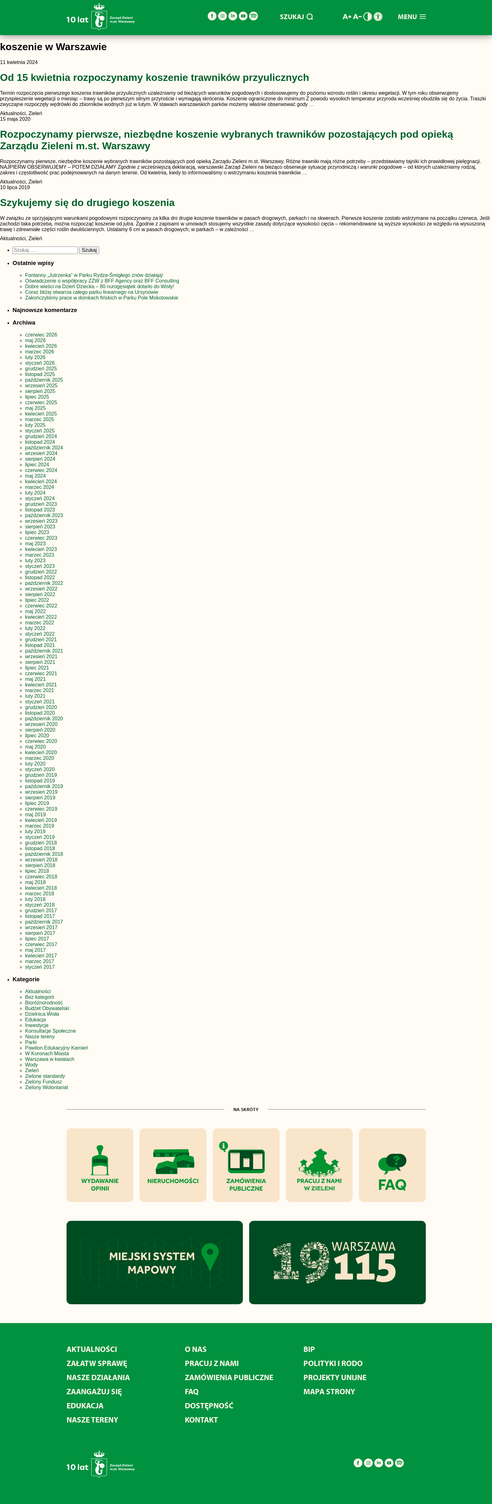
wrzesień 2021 (41, 656)
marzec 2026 (39, 351)
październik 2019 (44, 786)
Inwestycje (37, 1025)
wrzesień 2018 (41, 859)
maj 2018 (35, 882)
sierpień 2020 (40, 730)
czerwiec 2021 (41, 673)
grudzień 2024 (41, 436)
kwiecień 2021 (41, 684)
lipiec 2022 (37, 600)
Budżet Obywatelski (47, 1008)
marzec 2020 (39, 758)
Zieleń (32, 1070)
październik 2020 (44, 718)
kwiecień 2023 (41, 549)
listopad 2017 (40, 916)
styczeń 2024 (40, 498)
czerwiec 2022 (41, 605)
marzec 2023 (39, 555)
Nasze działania (98, 1377)
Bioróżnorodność (44, 1002)
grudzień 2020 (41, 707)
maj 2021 (35, 679)
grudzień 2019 (41, 775)
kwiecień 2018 (41, 888)
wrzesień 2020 (41, 724)
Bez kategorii (39, 997)
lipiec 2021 (37, 667)
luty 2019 (35, 831)
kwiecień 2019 (41, 820)
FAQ (192, 1391)
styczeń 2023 (40, 566)
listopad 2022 (40, 577)
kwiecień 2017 (41, 955)
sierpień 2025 (40, 391)
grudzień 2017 (41, 910)
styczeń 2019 (40, 837)
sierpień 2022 (40, 594)
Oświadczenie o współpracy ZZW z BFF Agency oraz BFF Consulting (102, 280)
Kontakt (201, 1419)
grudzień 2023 (41, 504)
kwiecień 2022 (41, 617)
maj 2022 (35, 611)
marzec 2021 (39, 690)
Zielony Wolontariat (46, 1087)
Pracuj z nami (212, 1363)
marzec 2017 (39, 961)
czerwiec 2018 (41, 876)
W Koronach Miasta (47, 1053)
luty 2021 (35, 696)
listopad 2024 (40, 442)
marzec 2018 (39, 893)
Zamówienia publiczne (229, 1377)
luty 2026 (35, 357)
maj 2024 (35, 476)
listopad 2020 (40, 713)
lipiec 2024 (37, 464)
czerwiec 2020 (41, 741)
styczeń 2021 (40, 701)
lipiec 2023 (37, 532)
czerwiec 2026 (41, 334)
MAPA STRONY (329, 1391)
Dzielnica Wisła (42, 1014)
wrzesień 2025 (41, 385)
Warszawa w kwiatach (49, 1059)
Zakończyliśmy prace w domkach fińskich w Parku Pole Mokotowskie (101, 297)
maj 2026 (35, 340)
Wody (31, 1064)
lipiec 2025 (37, 397)
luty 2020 (35, 763)
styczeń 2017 (40, 967)
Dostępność (209, 1405)
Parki (30, 1042)
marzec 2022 (39, 622)
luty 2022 (35, 628)
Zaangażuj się (94, 1391)
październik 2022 (44, 583)
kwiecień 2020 (41, 752)
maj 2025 (35, 408)
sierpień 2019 (40, 797)
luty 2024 (35, 492)
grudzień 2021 (41, 639)
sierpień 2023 (40, 526)
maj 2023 (35, 543)
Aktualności (38, 991)
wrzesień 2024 (41, 453)
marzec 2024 (39, 487)
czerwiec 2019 (41, 809)
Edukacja (35, 1019)
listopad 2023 (40, 509)
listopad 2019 (40, 780)
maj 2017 (35, 950)
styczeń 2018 (40, 905)
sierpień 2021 (40, 662)
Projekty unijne (334, 1377)
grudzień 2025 (41, 368)
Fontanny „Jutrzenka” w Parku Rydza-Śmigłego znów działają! (94, 275)
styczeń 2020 (40, 769)
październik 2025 (44, 380)
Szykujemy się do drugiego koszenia (87, 202)
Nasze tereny (40, 1036)
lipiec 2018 (37, 871)
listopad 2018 (40, 848)
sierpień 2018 (40, 865)
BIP (309, 1349)
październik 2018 (44, 854)
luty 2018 (35, 899)
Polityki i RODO (333, 1363)
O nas (196, 1349)
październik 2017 (44, 921)
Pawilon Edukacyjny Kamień (56, 1048)
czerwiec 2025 (41, 402)
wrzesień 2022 (41, 588)
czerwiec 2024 (41, 470)
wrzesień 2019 (41, 792)
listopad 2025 (40, 374)
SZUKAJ (296, 16)
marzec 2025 (39, 419)
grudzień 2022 (41, 572)
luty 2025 (35, 425)
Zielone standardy (45, 1076)
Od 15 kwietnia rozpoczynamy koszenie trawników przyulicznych (154, 77)
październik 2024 (44, 447)
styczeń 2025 (40, 430)
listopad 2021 (40, 645)
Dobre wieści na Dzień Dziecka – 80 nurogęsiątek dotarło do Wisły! (99, 286)
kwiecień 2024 (41, 481)
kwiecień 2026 (41, 346)
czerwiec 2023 (41, 538)
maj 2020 (35, 746)
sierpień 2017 (40, 933)
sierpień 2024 (40, 459)
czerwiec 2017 (41, 944)
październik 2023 (44, 515)
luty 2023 (35, 560)
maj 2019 (35, 814)
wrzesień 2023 (41, 521)
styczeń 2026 (40, 363)
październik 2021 (44, 651)
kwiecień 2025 (41, 413)
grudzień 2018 (41, 842)
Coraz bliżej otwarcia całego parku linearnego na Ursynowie (91, 292)
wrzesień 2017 (41, 927)
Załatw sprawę (97, 1363)
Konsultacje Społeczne (50, 1031)
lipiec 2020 (37, 735)
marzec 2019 (39, 826)
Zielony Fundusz (43, 1081)
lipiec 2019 (37, 803)
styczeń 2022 (40, 634)
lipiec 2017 (37, 938)
